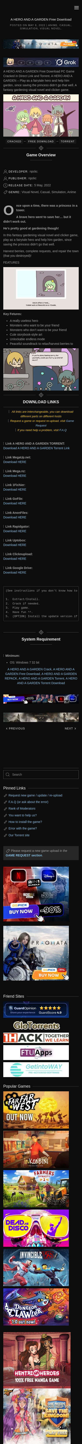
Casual (65, 25)
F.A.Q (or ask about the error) (28, 802)
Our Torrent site (19, 835)
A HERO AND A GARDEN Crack (29, 669)
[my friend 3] (36, 1037)
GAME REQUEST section (24, 855)
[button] (76, 7)
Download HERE (14, 462)
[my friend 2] (36, 1025)
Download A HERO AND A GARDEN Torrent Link (36, 448)
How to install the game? (25, 822)
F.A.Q (63, 430)
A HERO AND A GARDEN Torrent (41, 678)
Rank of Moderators (22, 808)
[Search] (41, 774)
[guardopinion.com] (36, 1009)
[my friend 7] (36, 1069)
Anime (52, 25)
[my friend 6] (36, 1052)
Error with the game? (23, 828)
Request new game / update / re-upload (35, 795)
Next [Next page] (70, 728)
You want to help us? (23, 815)
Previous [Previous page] (15, 728)
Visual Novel (50, 28)
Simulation (29, 28)
